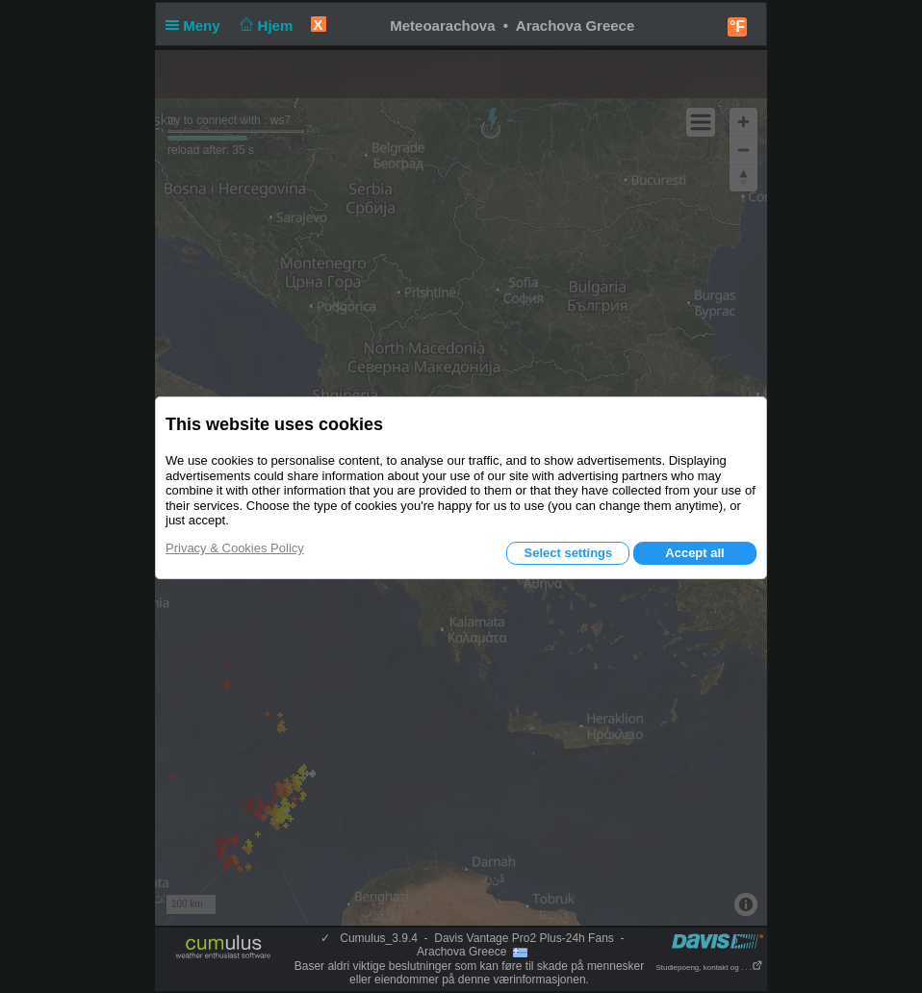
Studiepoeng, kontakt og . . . (709, 967)
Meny (197, 25)
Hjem (264, 25)
